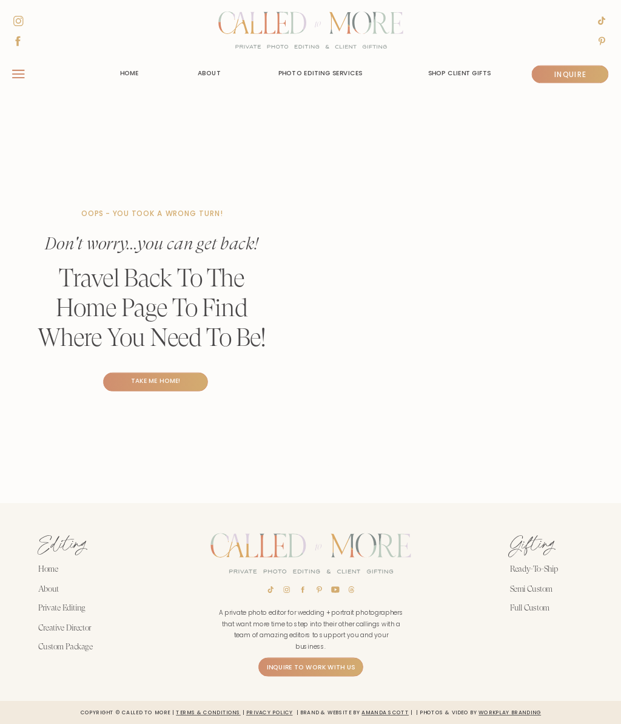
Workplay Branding (509, 712)
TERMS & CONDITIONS (208, 712)
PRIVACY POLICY (269, 712)
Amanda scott (385, 712)
